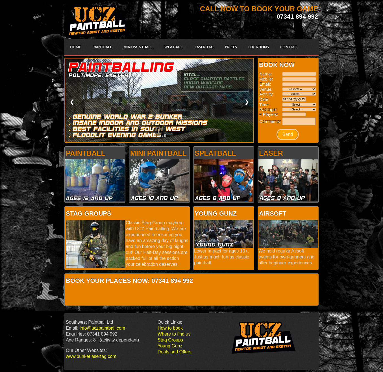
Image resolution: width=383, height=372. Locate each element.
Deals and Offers (175, 351)
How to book (170, 328)
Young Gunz (170, 345)
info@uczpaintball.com (102, 328)
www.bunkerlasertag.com (91, 356)
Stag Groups (170, 340)
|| (159, 130)
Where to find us (174, 334)
